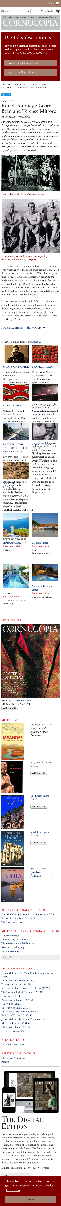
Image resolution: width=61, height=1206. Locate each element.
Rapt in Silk (12, 405)
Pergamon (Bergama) (12, 1044)
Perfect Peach (44, 366)
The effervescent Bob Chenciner (18, 943)
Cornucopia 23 (33, 341)
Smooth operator (10, 935)
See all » (8, 957)
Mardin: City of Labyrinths (15, 939)
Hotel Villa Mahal (12, 542)
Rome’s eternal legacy (12, 947)
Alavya (7, 593)
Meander (35, 724)
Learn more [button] (13, 1190)
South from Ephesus (40, 832)
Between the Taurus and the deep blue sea (16, 448)
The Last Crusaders (11, 922)
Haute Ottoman (25, 700)
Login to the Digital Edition (22, 72)
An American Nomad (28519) (17, 999)
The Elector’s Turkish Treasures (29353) (22, 992)
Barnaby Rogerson (31, 909)
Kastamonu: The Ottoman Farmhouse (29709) (25, 988)
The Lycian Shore (39, 795)
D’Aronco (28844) (11, 996)
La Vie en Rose (43, 405)
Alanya (5, 1061)
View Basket (47, 11)
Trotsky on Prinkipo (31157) (16, 984)
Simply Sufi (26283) (11, 1003)
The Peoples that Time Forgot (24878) (21, 1011)
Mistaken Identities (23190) (15, 1023)
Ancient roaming (10, 951)
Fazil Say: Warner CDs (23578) (17, 1015)
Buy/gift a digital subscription (23, 62)
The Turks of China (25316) (16, 1007)
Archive (6, 85)
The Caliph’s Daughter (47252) (17, 980)
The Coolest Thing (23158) (15, 1027)
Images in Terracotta (41, 762)
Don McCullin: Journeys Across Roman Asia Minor (28, 914)
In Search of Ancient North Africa (19, 918)
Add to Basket (9, 708)
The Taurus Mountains (13, 1057)
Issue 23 (20, 85)
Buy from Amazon (36, 873)
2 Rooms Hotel (40, 542)
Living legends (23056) (13, 1031)
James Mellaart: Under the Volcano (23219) (24, 1019)
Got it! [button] (30, 1199)
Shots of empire (16, 366)
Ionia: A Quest (38, 868)
